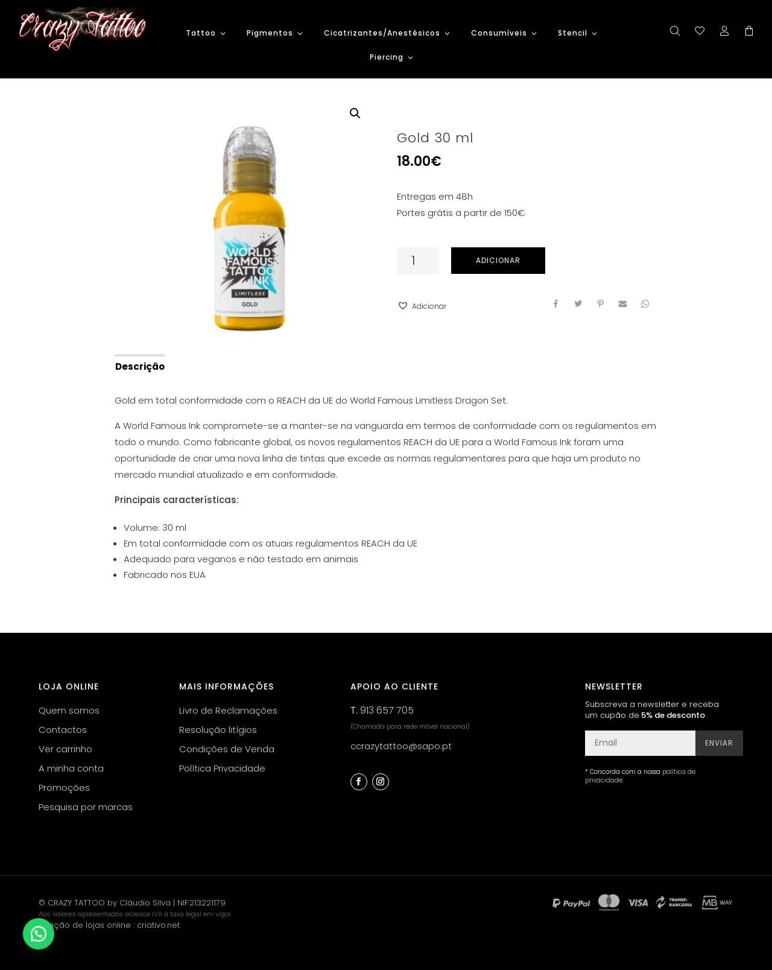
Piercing (386, 57)
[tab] (139, 365)
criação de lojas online (85, 925)
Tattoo (201, 33)
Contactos (63, 729)
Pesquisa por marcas (86, 806)
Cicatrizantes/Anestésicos (382, 33)
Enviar (719, 743)
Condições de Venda (226, 749)
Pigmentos (270, 33)
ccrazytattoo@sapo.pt (401, 746)
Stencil (572, 33)
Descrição (140, 366)
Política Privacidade (222, 768)
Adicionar (498, 260)
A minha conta (71, 768)
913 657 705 (387, 710)
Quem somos (69, 710)
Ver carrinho (65, 749)
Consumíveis (499, 33)
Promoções (64, 787)
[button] (421, 306)
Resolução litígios (218, 729)
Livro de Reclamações (228, 710)
